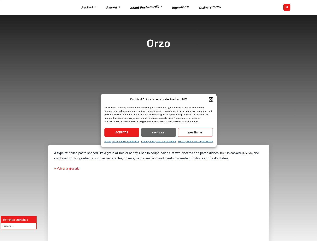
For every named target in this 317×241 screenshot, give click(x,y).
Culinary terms (210, 7)
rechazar (158, 133)
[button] (211, 99)
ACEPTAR (121, 133)
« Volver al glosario (67, 169)
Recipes (89, 7)
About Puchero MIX (146, 7)
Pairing (113, 7)
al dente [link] (248, 153)
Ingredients (180, 7)
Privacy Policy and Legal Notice (121, 142)
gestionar (195, 133)
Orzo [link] (223, 153)
